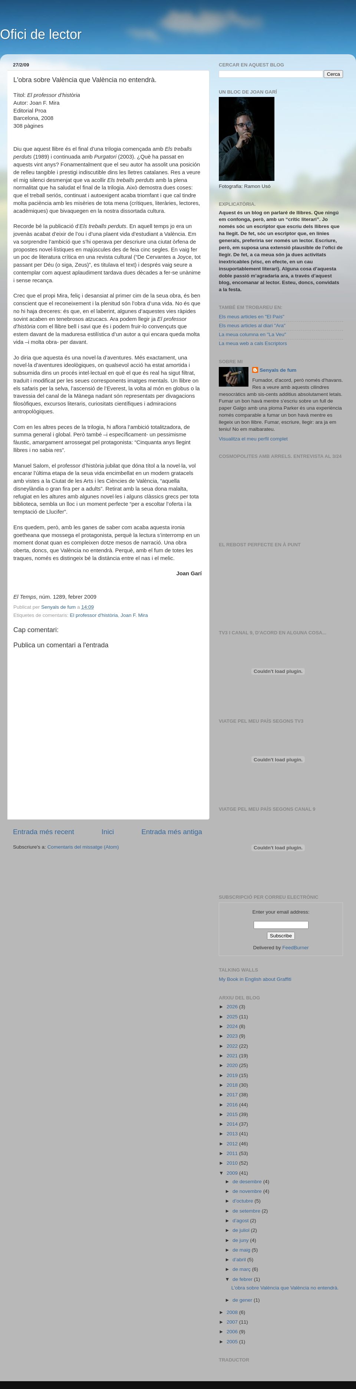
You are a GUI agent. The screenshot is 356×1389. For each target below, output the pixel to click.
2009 (233, 1173)
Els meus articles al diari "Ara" (252, 325)
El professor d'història (94, 615)
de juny (241, 1240)
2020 (233, 1065)
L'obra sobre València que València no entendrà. (285, 1288)
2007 (233, 1322)
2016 (233, 1104)
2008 (233, 1312)
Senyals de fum (278, 370)
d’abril (240, 1259)
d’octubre (243, 1201)
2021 (233, 1055)
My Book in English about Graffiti (255, 979)
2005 (233, 1341)
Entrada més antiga (171, 832)
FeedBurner (295, 947)
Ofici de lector (41, 34)
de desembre (248, 1181)
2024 (233, 1026)
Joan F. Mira (134, 615)
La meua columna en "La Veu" (252, 334)
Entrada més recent (43, 832)
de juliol (242, 1230)
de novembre (248, 1191)
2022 (233, 1046)
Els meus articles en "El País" (251, 316)
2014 (233, 1124)
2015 (233, 1114)
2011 (233, 1153)
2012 (233, 1143)
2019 (233, 1075)
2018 (233, 1085)
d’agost (241, 1220)
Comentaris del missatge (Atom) (83, 847)
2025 (233, 1016)
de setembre (247, 1211)
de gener (243, 1300)
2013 (233, 1133)
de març (242, 1269)
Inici (108, 832)
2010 (233, 1163)
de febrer (243, 1279)
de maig (242, 1250)
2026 (233, 1006)
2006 (233, 1331)
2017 (233, 1094)
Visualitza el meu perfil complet (253, 439)
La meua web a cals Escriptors (253, 343)
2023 (233, 1036)
